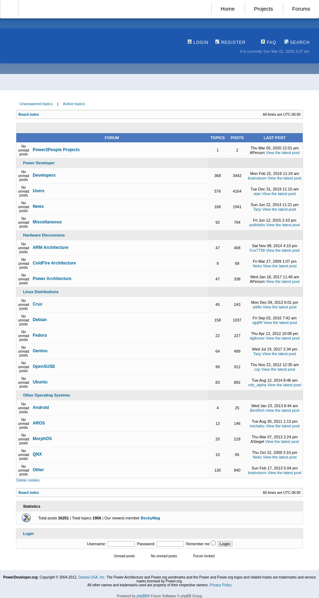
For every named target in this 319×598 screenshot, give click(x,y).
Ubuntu (40, 382)
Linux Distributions (40, 292)
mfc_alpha (257, 385)
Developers (44, 175)
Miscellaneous (47, 222)
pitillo (257, 307)
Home (227, 9)
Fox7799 (257, 250)
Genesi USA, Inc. (92, 577)
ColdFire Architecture (54, 263)
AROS (39, 423)
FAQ (268, 42)
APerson (257, 152)
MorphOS (42, 438)
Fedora (40, 335)
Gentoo (40, 350)
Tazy (257, 209)
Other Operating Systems (46, 395)
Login (198, 42)
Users (38, 190)
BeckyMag (150, 518)
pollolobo (257, 225)
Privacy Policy (220, 585)
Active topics (74, 104)
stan (257, 194)
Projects (263, 9)
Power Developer (39, 163)
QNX (37, 454)
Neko (257, 266)
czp (257, 369)
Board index (28, 114)
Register (230, 42)
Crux (37, 304)
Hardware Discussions (44, 235)
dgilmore (257, 338)
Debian (40, 319)
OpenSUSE (44, 366)
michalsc (257, 426)
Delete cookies (28, 480)
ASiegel (257, 441)
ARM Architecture (50, 247)
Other (38, 469)
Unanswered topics (36, 104)
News (38, 206)
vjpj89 (257, 322)
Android (41, 407)
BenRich (257, 410)
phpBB (141, 596)
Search (297, 42)
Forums (301, 9)
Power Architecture (52, 278)
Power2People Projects (56, 149)
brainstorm (257, 178)
